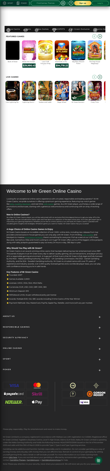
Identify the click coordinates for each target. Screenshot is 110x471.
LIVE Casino (48, 204)
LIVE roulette (87, 235)
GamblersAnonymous (51, 460)
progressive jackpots (34, 237)
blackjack (26, 204)
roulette (18, 204)
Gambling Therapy (18, 460)
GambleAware (33, 460)
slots (12, 204)
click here (13, 457)
